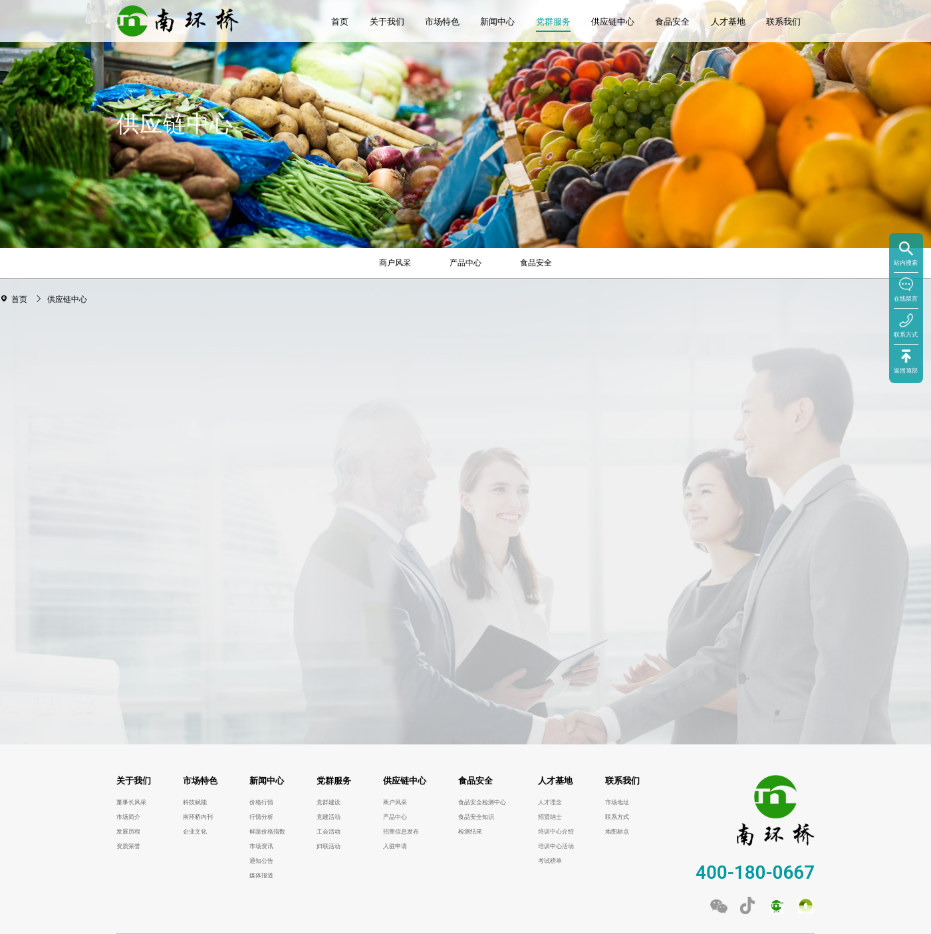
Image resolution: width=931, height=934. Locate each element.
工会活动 (328, 831)
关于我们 (387, 22)
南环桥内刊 (198, 817)
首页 (339, 22)
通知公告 (261, 860)
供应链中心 (612, 22)
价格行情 (261, 802)
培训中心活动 (556, 846)
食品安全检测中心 (482, 802)
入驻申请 (395, 846)
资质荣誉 (128, 846)
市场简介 (128, 817)
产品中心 (465, 262)
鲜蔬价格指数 (267, 831)
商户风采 (395, 262)
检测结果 (470, 831)
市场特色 (442, 22)
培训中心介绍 (556, 831)
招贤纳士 (550, 817)
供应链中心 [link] (67, 299)
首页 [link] (20, 299)
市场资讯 (261, 846)
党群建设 (328, 802)
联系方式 (617, 817)
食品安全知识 (476, 817)
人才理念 (550, 802)
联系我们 (783, 22)
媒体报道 (261, 875)
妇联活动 (328, 846)
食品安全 (672, 22)
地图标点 (617, 831)
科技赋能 (195, 802)
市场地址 (617, 802)
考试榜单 (550, 860)
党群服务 (553, 22)
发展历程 (128, 831)
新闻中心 (497, 22)
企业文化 (195, 831)
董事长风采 (131, 802)
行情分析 (261, 817)
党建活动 (328, 817)
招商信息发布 (401, 831)
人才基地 (728, 22)
